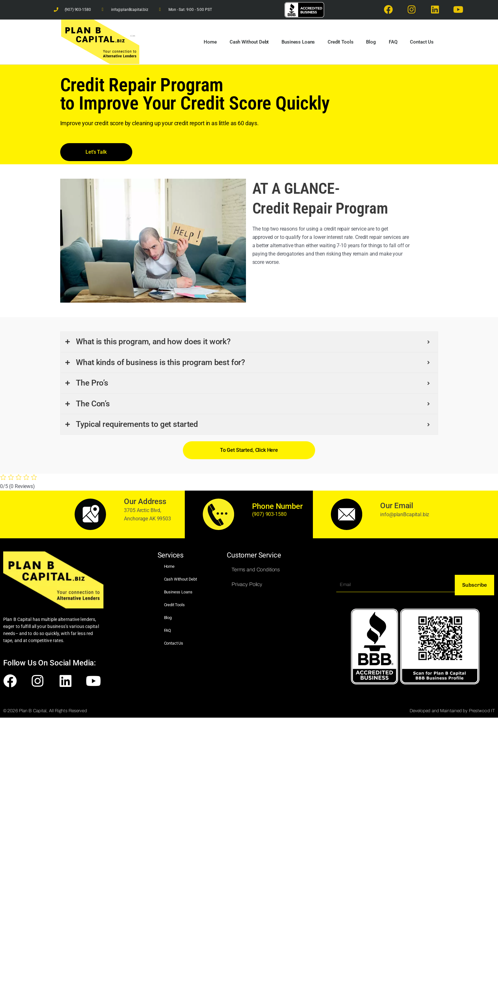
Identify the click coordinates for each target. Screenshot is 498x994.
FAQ (393, 42)
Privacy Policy (247, 584)
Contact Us (422, 42)
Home (210, 42)
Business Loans (298, 42)
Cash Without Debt (249, 42)
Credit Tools (340, 42)
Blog (371, 42)
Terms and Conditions (256, 569)
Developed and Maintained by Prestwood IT (452, 710)
